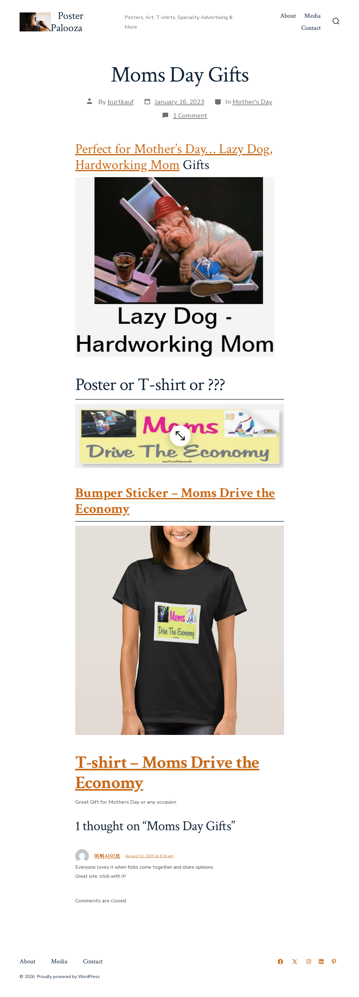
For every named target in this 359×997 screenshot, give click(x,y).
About (288, 16)
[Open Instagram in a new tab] (308, 961)
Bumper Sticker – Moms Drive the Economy (175, 501)
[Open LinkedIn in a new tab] (321, 961)
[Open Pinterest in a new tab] (333, 961)
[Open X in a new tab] (295, 961)
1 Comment (190, 115)
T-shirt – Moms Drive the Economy (167, 772)
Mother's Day (252, 101)
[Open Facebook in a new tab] (280, 961)
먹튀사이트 (107, 856)
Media (312, 16)
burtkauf (121, 101)
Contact (311, 28)
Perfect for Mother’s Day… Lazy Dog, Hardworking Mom (174, 157)
